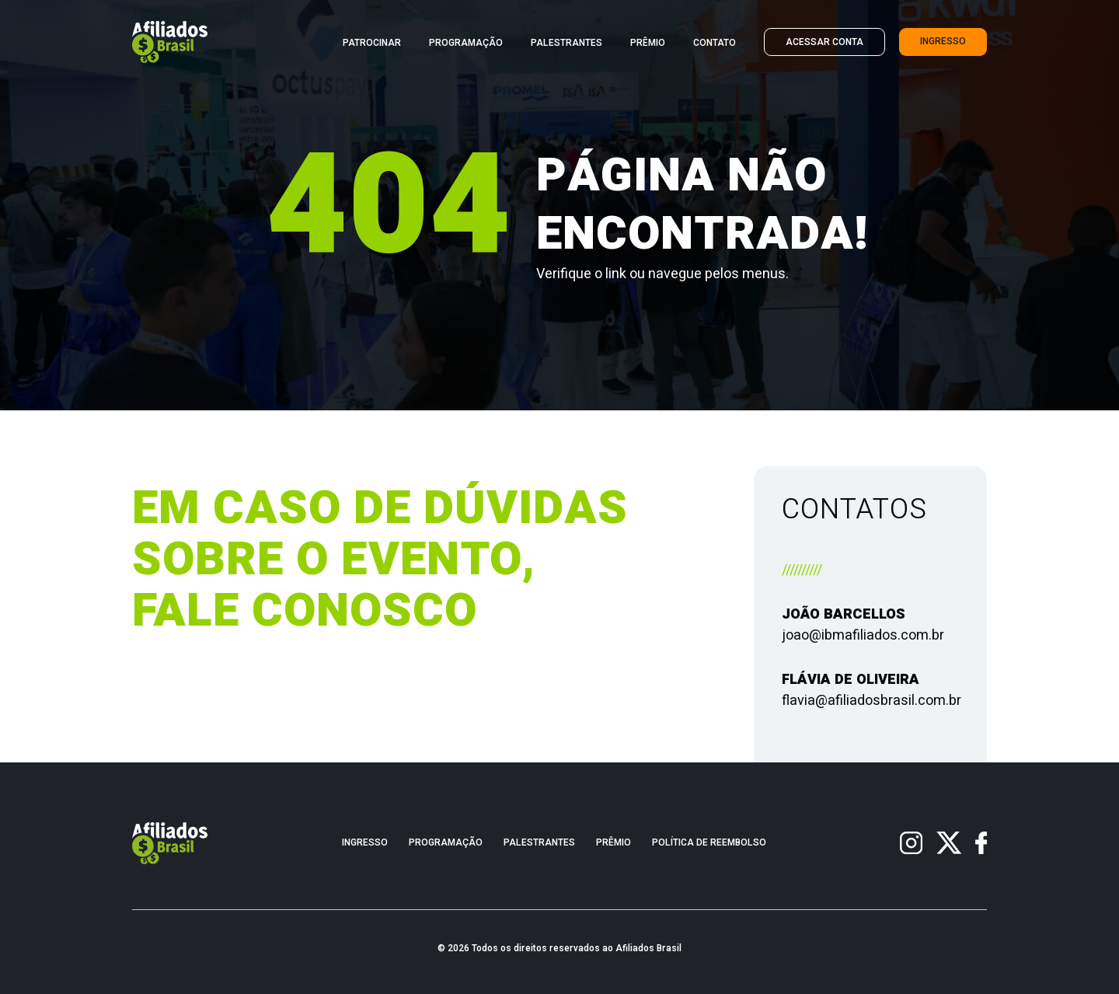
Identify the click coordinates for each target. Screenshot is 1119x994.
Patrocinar (372, 43)
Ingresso (943, 41)
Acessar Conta (824, 42)
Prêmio (647, 43)
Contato (714, 43)
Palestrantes (566, 43)
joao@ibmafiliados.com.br (863, 635)
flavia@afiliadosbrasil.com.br (871, 700)
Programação (466, 43)
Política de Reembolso (709, 842)
